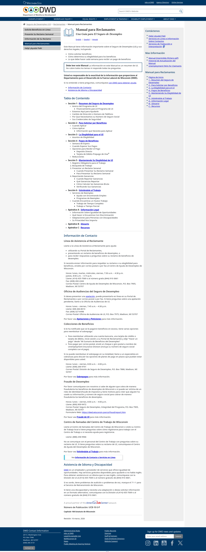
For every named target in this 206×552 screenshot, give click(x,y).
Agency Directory (162, 2)
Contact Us (29, 548)
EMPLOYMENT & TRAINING (115, 19)
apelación (90, 296)
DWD (66, 470)
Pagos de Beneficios (89, 141)
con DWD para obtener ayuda (122, 82)
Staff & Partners (111, 536)
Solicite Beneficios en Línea (37, 29)
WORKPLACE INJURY (62, 19)
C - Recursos (154, 106)
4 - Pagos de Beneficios (159, 90)
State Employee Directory (114, 538)
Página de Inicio (156, 77)
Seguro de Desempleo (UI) (38, 24)
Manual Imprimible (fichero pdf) (163, 58)
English (78, 39)
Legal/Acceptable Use (72, 536)
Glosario (85, 224)
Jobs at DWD (149, 2)
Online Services (177, 2)
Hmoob (95, 39)
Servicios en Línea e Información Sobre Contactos (164, 39)
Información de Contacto (79, 87)
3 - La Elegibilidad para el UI (161, 87)
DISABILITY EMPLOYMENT (142, 19)
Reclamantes (59, 24)
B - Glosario (154, 103)
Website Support (111, 541)
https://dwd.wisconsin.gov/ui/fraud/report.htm (104, 412)
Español (87, 39)
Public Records (110, 531)
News (66, 541)
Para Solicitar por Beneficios (93, 123)
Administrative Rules (72, 531)
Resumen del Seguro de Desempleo (96, 103)
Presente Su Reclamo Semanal (39, 34)
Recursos (85, 227)
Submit (178, 536)
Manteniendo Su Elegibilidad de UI (96, 160)
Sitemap (108, 533)
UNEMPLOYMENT (35, 19)
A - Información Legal (159, 101)
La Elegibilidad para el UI (91, 134)
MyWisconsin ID (70, 538)
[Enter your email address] (159, 536)
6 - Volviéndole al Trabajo (160, 98)
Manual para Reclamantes (37, 43)
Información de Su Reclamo (38, 38)
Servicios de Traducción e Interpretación (160, 45)
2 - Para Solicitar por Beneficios (163, 85)
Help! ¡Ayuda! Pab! (33, 48)
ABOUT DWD (168, 19)
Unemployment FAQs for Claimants (165, 66)
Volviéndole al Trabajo (90, 190)
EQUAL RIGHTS (89, 19)
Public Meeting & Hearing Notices (77, 544)
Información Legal (90, 209)
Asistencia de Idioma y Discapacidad (85, 90)
